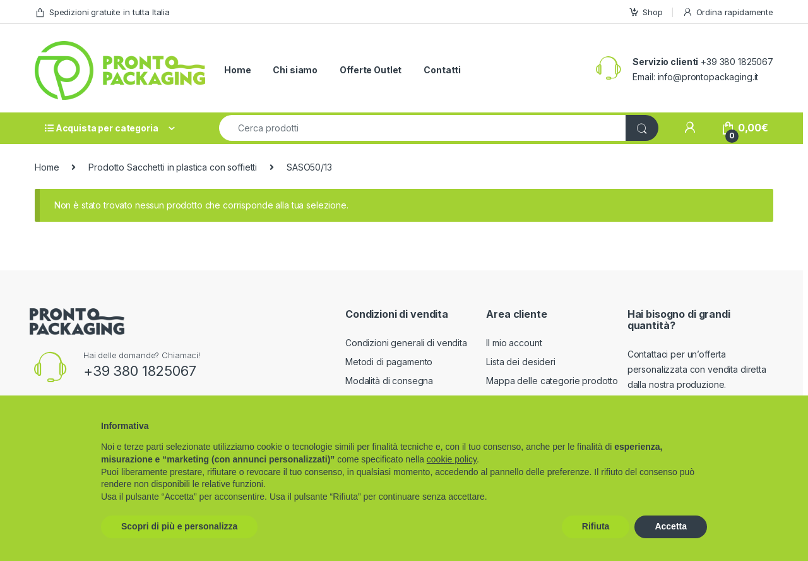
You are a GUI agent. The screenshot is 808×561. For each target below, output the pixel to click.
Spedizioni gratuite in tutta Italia (102, 12)
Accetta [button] (671, 526)
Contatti (442, 69)
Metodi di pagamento (388, 361)
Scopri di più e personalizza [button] (179, 526)
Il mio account (514, 342)
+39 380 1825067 (139, 371)
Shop (645, 12)
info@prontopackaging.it (708, 76)
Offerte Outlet (370, 69)
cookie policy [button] (452, 459)
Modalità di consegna (389, 380)
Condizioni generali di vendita (406, 342)
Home (237, 69)
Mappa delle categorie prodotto (552, 380)
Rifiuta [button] (596, 526)
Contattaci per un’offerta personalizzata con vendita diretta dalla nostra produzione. (696, 369)
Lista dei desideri (520, 361)
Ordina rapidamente (727, 12)
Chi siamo (295, 69)
